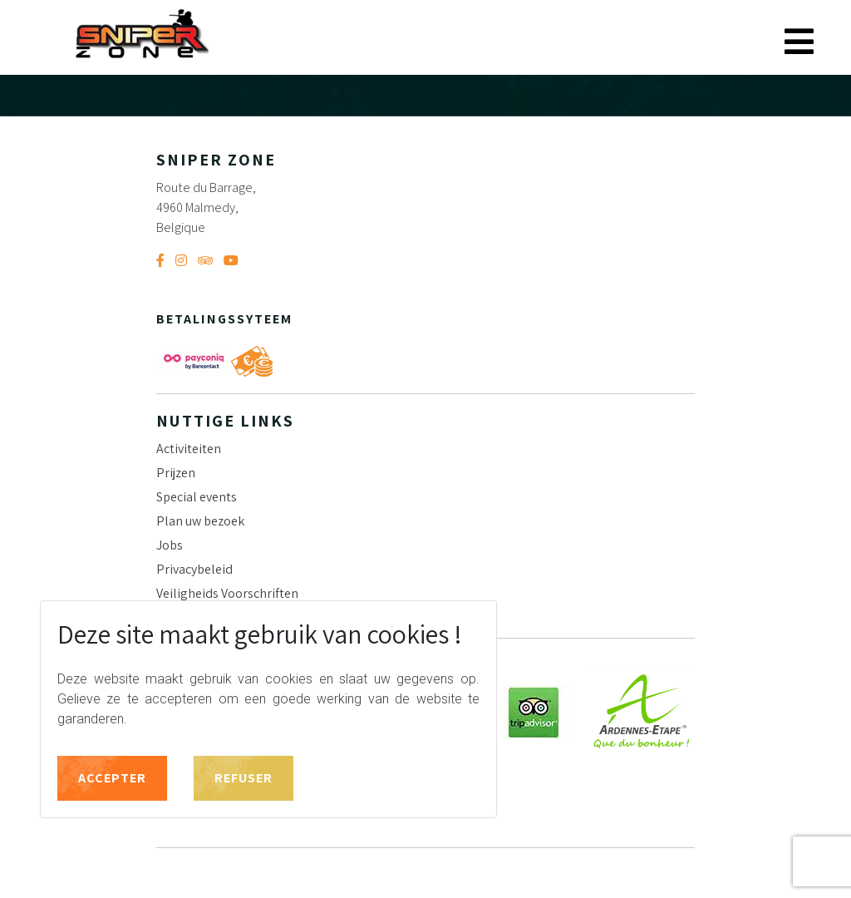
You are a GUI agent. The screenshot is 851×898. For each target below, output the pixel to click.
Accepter (112, 778)
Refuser (243, 778)
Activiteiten (188, 448)
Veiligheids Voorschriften (227, 593)
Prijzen (175, 472)
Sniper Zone (141, 35)
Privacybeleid (194, 569)
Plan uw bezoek (200, 521)
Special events (196, 497)
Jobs (169, 545)
